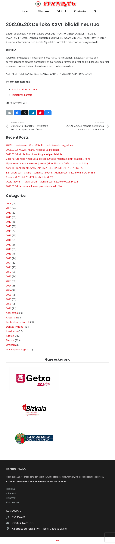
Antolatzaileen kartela (24, 89)
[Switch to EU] (57, 540)
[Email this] (9, 112)
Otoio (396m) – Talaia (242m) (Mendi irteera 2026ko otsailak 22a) (42, 181)
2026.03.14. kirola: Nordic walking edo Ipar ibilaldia (34, 154)
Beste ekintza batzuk (18, 322)
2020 (8, 258)
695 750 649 (18, 517)
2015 (8, 235)
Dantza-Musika (14, 326)
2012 (8, 221)
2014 (8, 230)
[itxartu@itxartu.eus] (9, 523)
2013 (8, 226)
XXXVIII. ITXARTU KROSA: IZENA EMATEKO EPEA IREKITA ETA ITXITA (44, 168)
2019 (8, 253)
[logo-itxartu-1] (58, 4)
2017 (8, 244)
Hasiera (10, 488)
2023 (8, 276)
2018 (8, 249)
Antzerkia (11, 317)
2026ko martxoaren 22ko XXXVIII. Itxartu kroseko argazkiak (39, 145)
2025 (8, 294)
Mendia (10, 340)
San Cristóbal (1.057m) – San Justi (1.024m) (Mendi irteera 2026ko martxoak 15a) (51, 172)
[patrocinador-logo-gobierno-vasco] (57, 438)
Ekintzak (11, 498)
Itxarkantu (12, 331)
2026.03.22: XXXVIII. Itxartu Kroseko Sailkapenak (32, 149)
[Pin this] (40, 112)
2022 (8, 272)
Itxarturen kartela (22, 94)
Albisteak (11, 493)
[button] (95, 11)
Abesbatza (12, 313)
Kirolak (10, 335)
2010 (8, 212)
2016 (8, 240)
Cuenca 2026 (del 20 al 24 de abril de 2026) (29, 177)
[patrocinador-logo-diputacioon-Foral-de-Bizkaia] (57, 409)
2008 (8, 203)
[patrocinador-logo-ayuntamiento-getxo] (57, 379)
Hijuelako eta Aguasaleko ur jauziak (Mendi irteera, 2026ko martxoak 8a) (47, 163)
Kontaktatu (12, 502)
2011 (8, 217)
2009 (8, 208)
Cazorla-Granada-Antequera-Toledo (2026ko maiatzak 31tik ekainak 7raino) (48, 158)
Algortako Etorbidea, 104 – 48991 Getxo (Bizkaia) (39, 528)
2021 (8, 262)
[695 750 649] (9, 517)
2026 (8, 304)
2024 (8, 285)
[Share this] (17, 112)
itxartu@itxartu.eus (23, 523)
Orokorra (11, 345)
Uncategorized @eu (17, 349)
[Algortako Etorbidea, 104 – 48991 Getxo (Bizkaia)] (9, 529)
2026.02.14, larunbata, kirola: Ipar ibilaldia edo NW (34, 186)
